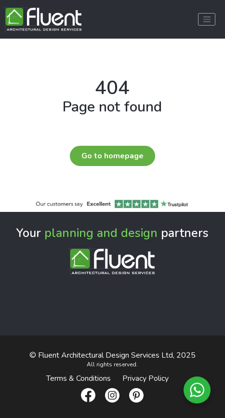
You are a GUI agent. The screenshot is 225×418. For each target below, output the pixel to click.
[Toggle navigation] (206, 19)
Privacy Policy (145, 378)
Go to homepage (112, 156)
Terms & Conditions (78, 378)
